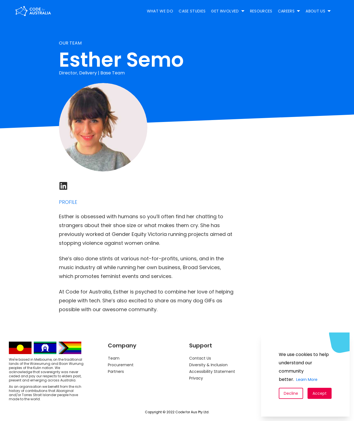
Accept (320, 393)
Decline (291, 393)
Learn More (306, 379)
